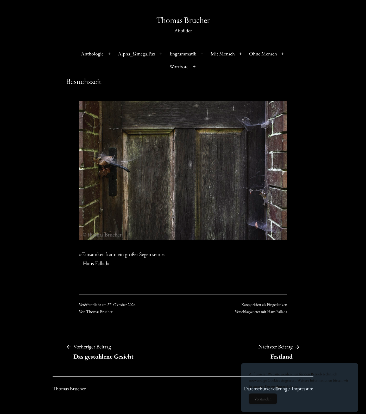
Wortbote (178, 66)
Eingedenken (277, 304)
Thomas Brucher (183, 20)
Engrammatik (182, 53)
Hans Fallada (277, 311)
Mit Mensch (223, 53)
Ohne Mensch (263, 53)
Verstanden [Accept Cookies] (263, 401)
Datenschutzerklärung (282, 389)
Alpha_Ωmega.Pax (136, 53)
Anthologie (92, 53)
